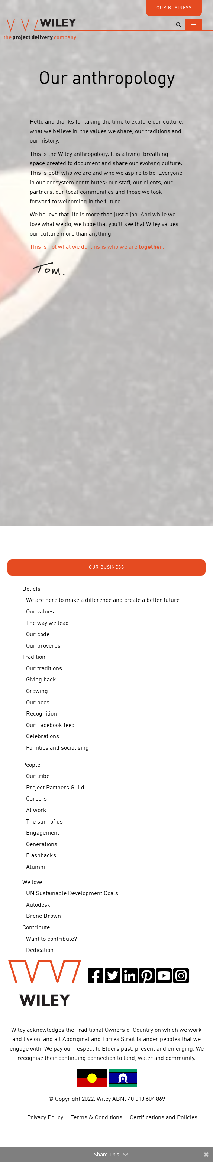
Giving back (41, 680)
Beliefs (31, 589)
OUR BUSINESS (174, 8)
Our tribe (37, 776)
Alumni (35, 867)
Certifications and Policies (163, 1118)
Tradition (33, 657)
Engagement (42, 833)
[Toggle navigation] (193, 24)
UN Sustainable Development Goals (72, 894)
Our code (37, 635)
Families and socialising (57, 748)
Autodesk (38, 905)
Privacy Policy (45, 1118)
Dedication (40, 950)
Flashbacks (41, 856)
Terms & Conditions (96, 1118)
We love (32, 883)
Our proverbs (43, 646)
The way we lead (47, 623)
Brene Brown (43, 916)
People (31, 765)
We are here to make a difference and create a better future (103, 600)
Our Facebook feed (50, 726)
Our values (40, 612)
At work (36, 811)
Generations (41, 845)
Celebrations (42, 737)
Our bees (37, 703)
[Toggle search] (178, 25)
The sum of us (44, 822)
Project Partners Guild (55, 788)
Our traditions (44, 669)
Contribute (36, 928)
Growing (37, 691)
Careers (36, 799)
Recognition (41, 714)
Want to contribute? (51, 939)
